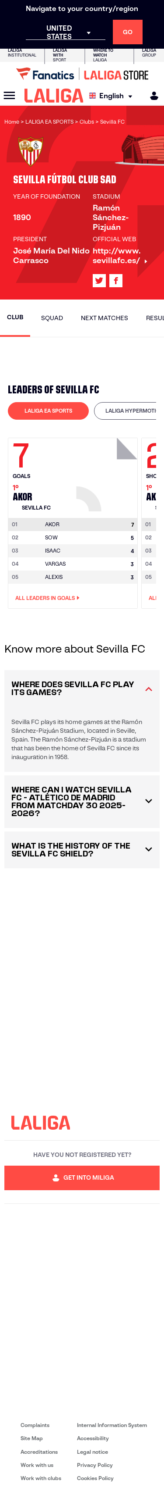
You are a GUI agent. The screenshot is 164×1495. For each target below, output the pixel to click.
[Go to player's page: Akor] (108, 472)
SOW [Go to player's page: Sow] (51, 537)
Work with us (37, 1465)
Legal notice (92, 1452)
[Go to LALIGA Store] (82, 74)
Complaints (35, 1425)
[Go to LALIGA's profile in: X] (99, 280)
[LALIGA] (54, 96)
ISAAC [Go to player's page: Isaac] (52, 550)
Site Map (32, 1438)
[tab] (48, 411)
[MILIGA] (151, 96)
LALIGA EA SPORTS (48, 411)
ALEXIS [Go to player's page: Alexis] (54, 577)
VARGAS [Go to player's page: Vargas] (55, 564)
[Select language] (112, 95)
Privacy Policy (95, 1465)
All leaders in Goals (47, 598)
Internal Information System (112, 1425)
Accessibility (93, 1438)
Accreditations (39, 1452)
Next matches (104, 317)
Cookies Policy (95, 1478)
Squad (52, 317)
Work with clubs (41, 1478)
